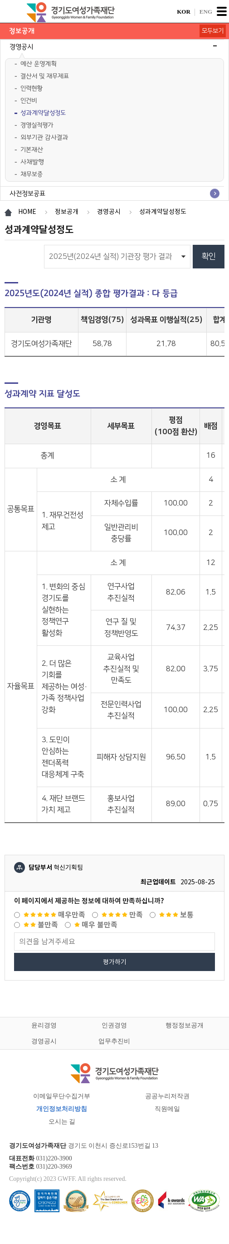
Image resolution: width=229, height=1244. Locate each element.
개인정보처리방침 (61, 1108)
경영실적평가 (37, 125)
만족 (122, 915)
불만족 (41, 925)
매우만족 (54, 915)
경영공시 (44, 1041)
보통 (176, 915)
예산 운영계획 (38, 63)
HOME (27, 212)
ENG (206, 12)
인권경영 (114, 1025)
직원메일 (167, 1108)
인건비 (28, 100)
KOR (183, 12)
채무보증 (31, 174)
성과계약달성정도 (43, 112)
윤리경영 (44, 1025)
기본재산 (31, 149)
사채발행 (32, 162)
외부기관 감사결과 (44, 137)
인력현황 (31, 88)
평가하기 (115, 962)
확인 (208, 256)
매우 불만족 (95, 925)
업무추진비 (114, 1041)
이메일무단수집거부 (61, 1096)
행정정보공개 (185, 1025)
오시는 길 (62, 1121)
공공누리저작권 (167, 1096)
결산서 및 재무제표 (44, 76)
